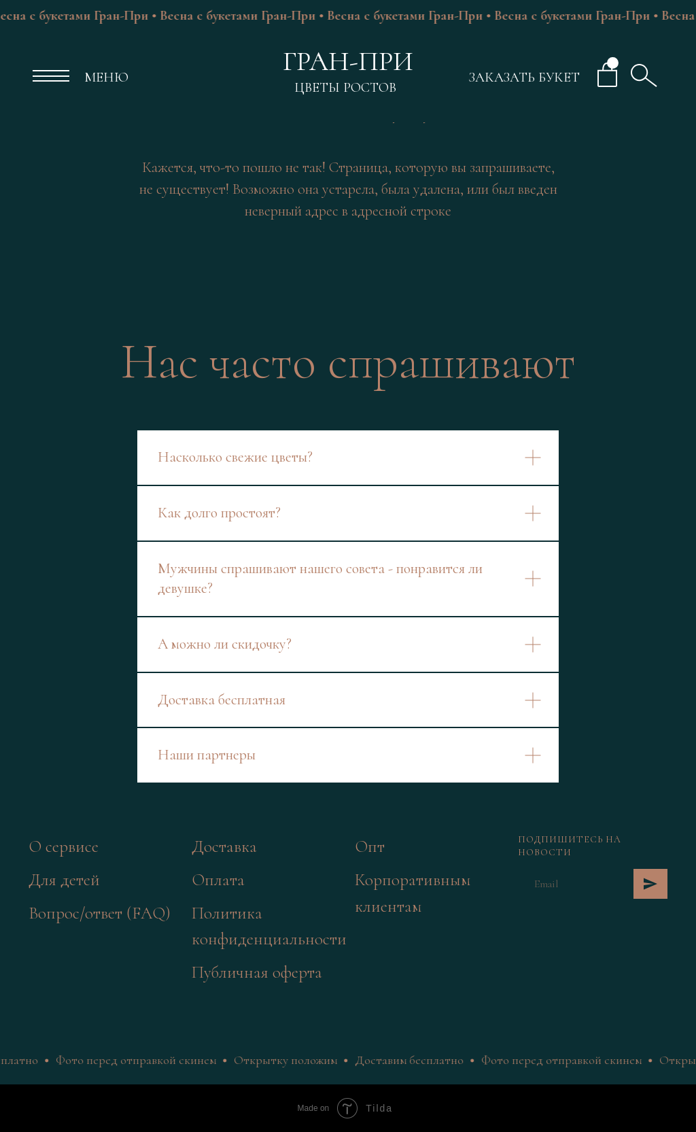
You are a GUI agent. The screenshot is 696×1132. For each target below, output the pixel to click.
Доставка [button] (224, 846)
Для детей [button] (64, 880)
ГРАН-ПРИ (348, 61)
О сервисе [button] (64, 846)
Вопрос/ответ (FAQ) (100, 913)
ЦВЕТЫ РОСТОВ (345, 88)
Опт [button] (370, 846)
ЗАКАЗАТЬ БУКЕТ (524, 77)
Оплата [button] (218, 880)
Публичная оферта (257, 972)
